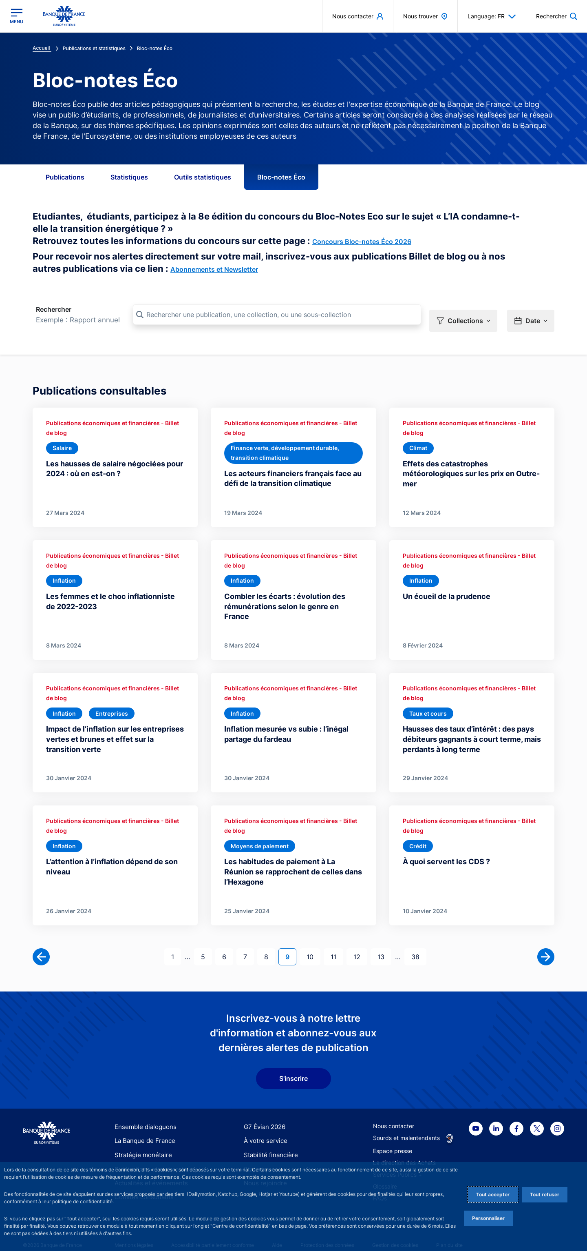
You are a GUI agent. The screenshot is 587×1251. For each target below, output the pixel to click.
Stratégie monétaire (141, 1143)
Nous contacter (393, 1114)
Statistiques (129, 177)
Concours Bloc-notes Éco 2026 (361, 241)
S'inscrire (293, 1067)
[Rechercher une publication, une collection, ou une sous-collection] (277, 314)
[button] (463, 315)
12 (360, 944)
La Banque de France (143, 1129)
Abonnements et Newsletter (214, 269)
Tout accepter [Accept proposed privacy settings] (493, 1194)
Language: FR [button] (492, 16)
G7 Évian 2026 (263, 1115)
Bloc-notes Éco (281, 177)
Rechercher (53, 309)
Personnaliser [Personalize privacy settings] (488, 1218)
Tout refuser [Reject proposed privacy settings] (544, 1194)
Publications (65, 177)
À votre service (264, 1129)
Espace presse (392, 1139)
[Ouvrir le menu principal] (16, 16)
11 (336, 944)
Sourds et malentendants (406, 1126)
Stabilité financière (268, 1143)
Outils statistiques (202, 177)
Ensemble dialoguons (143, 1115)
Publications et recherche (148, 1157)
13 (384, 944)
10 (313, 944)
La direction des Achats (404, 1151)
